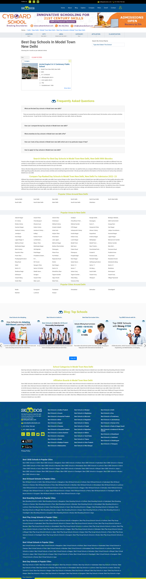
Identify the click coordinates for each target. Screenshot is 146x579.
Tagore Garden (56, 274)
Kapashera (92, 233)
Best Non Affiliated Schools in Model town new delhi (86, 395)
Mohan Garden (112, 243)
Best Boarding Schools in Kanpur (72, 510)
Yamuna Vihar (75, 281)
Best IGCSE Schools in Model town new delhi (53, 390)
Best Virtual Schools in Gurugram (107, 554)
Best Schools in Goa (107, 413)
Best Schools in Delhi (107, 410)
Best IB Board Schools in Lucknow (112, 485)
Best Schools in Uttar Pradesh (83, 442)
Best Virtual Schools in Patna (64, 554)
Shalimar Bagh (19, 271)
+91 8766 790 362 (28, 426)
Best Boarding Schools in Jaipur (51, 510)
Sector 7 (73, 268)
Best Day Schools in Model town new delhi (33, 370)
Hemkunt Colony (20, 230)
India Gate (55, 230)
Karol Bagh (18, 236)
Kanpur (54, 292)
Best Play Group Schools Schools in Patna (98, 532)
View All (73, 358)
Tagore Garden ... (76, 274)
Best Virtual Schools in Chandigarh (85, 554)
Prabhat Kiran (112, 252)
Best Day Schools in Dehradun (62, 570)
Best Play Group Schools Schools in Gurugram (57, 535)
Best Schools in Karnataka (56, 436)
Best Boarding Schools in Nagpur (81, 507)
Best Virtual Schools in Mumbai (57, 548)
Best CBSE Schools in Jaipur (110, 468)
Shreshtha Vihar (57, 271)
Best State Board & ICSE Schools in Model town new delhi (84, 390)
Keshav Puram (38, 236)
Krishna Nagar (93, 236)
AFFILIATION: (96, 35)
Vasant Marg (19, 277)
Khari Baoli (55, 236)
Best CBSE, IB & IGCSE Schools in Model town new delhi (100, 386)
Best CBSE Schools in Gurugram (93, 471)
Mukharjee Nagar (20, 246)
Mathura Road (19, 243)
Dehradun (92, 289)
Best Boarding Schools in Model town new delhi (89, 370)
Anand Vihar (37, 217)
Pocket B (92, 252)
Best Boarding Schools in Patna (93, 510)
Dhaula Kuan (37, 224)
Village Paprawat (113, 277)
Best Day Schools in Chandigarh (55, 573)
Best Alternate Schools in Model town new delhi (41, 386)
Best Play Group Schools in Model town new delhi (60, 370)
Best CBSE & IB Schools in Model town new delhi (70, 386)
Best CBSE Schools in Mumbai (51, 466)
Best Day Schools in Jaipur (99, 570)
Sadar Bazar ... (75, 262)
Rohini (54, 262)
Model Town (74, 243)
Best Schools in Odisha (81, 423)
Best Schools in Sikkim (81, 432)
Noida (16, 289)
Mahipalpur (92, 240)
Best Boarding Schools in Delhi (32, 501)
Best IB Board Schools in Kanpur (60, 491)
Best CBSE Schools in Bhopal (91, 468)
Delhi (29, 30)
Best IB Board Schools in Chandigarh (103, 491)
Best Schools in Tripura (81, 439)
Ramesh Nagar (93, 259)
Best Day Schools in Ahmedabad (66, 567)
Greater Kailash (56, 227)
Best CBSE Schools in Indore (114, 466)
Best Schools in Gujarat (55, 423)
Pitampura (74, 252)
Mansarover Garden (114, 240)
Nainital (17, 292)
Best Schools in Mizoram (82, 416)
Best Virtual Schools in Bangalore (52, 545)
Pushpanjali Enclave (21, 259)
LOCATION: (29, 35)
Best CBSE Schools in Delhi (31, 463)
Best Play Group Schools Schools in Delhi (36, 520)
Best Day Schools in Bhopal (80, 570)
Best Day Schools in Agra (112, 573)
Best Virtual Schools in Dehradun (84, 551)
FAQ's (99, 8)
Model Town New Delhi (47, 30)
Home (63, 8)
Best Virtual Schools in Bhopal (105, 551)
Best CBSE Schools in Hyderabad (92, 463)
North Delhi (74, 199)
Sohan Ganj (74, 271)
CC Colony (18, 221)
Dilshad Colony (56, 224)
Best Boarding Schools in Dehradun (103, 507)
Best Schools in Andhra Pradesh (58, 410)
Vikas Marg (74, 277)
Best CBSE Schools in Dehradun (71, 468)
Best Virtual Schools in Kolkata (73, 545)
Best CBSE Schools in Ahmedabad (72, 466)
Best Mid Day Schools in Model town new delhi (44, 372)
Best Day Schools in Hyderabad (88, 565)
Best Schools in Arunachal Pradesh (59, 416)
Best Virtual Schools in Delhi (32, 545)
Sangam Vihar (38, 265)
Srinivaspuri (111, 271)
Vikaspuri (92, 277)
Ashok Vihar (55, 217)
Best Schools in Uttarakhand (110, 434)
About (70, 8)
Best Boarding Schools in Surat (60, 507)
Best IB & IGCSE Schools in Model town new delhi (94, 388)
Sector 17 (92, 265)
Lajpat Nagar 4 (19, 240)
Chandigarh (111, 289)
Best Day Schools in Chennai (108, 565)
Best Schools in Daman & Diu (110, 423)
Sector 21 (111, 265)
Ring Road (18, 262)
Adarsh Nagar (19, 217)
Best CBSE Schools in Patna (51, 471)
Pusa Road (111, 255)
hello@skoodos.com (106, 2)
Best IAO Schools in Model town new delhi (100, 392)
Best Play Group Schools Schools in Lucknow (74, 526)
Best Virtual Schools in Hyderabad (94, 545)
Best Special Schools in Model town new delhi (62, 374)
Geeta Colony (37, 227)
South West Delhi (38, 202)
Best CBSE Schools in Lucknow (94, 466)
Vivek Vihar (18, 281)
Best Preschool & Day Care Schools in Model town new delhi (76, 372)
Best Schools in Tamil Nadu (83, 436)
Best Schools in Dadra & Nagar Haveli (112, 426)
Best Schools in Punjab (81, 426)
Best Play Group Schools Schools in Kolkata (93, 520)
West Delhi (55, 202)
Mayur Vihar (37, 243)
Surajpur (36, 274)
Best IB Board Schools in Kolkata (76, 482)
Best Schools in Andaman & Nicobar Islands (112, 430)
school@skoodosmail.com (30, 423)
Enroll (106, 8)
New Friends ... (93, 246)
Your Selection (28, 577)
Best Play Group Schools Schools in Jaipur (43, 532)
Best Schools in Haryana (55, 426)
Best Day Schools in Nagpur (42, 570)
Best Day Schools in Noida (95, 573)
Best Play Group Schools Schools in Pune (85, 523)
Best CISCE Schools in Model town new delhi (49, 392)
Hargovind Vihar (94, 227)
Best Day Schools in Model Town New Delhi (71, 30)
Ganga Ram (111, 224)
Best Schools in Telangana (109, 444)
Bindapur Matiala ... (113, 217)
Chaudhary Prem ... (76, 221)
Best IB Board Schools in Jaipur (39, 491)
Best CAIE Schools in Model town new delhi (75, 392)
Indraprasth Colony (76, 230)
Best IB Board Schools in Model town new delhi (86, 383)
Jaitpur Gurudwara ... (114, 230)
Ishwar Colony (93, 230)
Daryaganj (92, 221)
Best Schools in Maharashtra (57, 445)
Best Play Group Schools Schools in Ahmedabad (44, 526)
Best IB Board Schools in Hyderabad (98, 482)
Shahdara (92, 202)
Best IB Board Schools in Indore (33, 488)
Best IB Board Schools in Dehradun (96, 488)
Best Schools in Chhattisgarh (110, 440)
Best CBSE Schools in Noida (113, 471)
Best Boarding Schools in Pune (45, 504)
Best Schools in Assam (55, 413)
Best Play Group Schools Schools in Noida (86, 535)
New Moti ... (111, 246)
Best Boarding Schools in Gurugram (42, 513)
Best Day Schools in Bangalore (49, 565)
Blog (76, 8)
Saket (16, 265)
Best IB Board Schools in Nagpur (74, 488)
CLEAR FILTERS (37, 57)
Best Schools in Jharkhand (109, 437)
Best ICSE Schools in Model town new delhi (59, 383)
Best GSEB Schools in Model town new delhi (57, 395)
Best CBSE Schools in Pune (32, 466)
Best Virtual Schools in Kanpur (44, 554)
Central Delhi (18, 199)
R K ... (35, 259)
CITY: (44, 35)
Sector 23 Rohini (38, 268)
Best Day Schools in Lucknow (86, 567)
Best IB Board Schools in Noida (50, 493)
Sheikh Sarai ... (38, 271)
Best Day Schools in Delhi (31, 565)
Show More (67, 88)
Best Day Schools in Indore (104, 567)
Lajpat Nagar (112, 236)
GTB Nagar (74, 227)
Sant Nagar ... (56, 265)
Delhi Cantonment (113, 221)
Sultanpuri (18, 274)
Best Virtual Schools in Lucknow (102, 548)
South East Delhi (75, 202)
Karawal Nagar (112, 233)
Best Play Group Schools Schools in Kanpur (70, 532)
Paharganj (55, 249)
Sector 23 (17, 268)
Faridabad (55, 289)
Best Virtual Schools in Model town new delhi (107, 372)
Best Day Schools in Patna (36, 573)
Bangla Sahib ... (94, 217)
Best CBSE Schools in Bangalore (51, 463)
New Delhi (35, 30)
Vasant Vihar (37, 277)
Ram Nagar (74, 259)
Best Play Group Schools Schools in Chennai (57, 523)
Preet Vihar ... (19, 255)
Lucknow (36, 292)
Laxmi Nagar (74, 240)
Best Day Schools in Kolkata (69, 565)
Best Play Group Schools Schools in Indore (102, 526)
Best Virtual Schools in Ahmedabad (79, 548)
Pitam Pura (55, 252)
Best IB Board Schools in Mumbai (66, 485)
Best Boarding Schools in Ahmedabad (90, 504)
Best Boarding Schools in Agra (84, 513)
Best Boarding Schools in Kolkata (76, 501)
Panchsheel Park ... (95, 249)
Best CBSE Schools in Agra (31, 474)
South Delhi (18, 202)
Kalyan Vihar (56, 233)
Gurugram (37, 289)
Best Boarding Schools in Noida (64, 513)
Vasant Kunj (93, 274)
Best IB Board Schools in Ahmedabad (89, 485)
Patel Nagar (37, 252)
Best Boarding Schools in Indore (39, 507)
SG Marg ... (92, 268)
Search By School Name (100, 41)
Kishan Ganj (74, 236)
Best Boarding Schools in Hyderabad (99, 501)
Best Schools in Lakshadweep (110, 419)
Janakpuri (18, 233)
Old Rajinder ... (38, 249)
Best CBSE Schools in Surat (32, 468)
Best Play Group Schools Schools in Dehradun (86, 529)
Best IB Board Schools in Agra (70, 493)
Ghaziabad (74, 289)
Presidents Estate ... (39, 255)
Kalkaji (35, 233)
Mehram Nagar (56, 243)
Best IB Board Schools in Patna (81, 491)
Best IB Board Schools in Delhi (32, 482)
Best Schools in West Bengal (83, 445)
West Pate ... (55, 281)
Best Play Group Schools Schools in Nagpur (57, 529)
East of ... (92, 224)
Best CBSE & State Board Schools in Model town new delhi (62, 388)
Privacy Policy (25, 451)
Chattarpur (55, 221)
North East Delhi (94, 199)
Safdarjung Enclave (95, 262)
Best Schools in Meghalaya (82, 413)
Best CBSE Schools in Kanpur (32, 471)
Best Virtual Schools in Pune (38, 548)
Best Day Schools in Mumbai (45, 567)
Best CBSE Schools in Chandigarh (71, 471)
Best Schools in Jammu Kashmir (58, 432)
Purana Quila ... (93, 255)
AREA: (61, 35)
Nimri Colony (18, 249)
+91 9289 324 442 (28, 429)
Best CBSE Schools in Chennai (113, 463)
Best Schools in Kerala (55, 439)
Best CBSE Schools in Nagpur (51, 468)
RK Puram (36, 262)
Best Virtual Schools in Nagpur (63, 551)
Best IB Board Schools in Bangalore (54, 482)
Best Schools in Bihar (54, 419)
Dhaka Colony (19, 224)
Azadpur (73, 217)
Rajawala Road (56, 259)
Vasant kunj (111, 274)
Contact (113, 8)
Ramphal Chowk (113, 259)
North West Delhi (113, 199)
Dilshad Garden (75, 224)
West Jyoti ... (37, 281)
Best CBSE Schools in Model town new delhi (33, 383)
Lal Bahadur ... (38, 240)
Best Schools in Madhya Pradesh (58, 442)
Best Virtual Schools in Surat (44, 551)
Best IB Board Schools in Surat (53, 488)
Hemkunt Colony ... (39, 230)
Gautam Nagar (19, 227)
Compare (91, 8)
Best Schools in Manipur (82, 410)
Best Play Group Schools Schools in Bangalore (64, 520)
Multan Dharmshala (58, 246)
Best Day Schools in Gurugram (76, 573)
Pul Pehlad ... (56, 255)
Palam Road (74, 249)
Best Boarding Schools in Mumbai (66, 504)
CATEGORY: (79, 35)
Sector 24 (55, 268)
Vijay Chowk (55, 277)
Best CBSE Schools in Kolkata (71, 463)
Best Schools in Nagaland (82, 419)
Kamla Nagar (74, 233)
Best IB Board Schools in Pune (45, 485)
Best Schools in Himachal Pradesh (58, 429)
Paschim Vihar (19, 252)
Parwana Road (112, 249)
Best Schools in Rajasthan (82, 429)
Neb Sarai (73, 246)
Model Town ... (93, 243)
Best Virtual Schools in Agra (48, 557)
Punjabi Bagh (75, 255)
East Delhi (36, 199)
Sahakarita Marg (113, 262)
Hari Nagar (111, 227)
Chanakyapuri (38, 221)
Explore (83, 8)
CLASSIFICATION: (115, 35)
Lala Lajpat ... (56, 240)
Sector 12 (73, 265)
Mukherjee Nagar (38, 246)
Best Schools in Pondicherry (110, 416)
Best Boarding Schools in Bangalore (54, 501)
